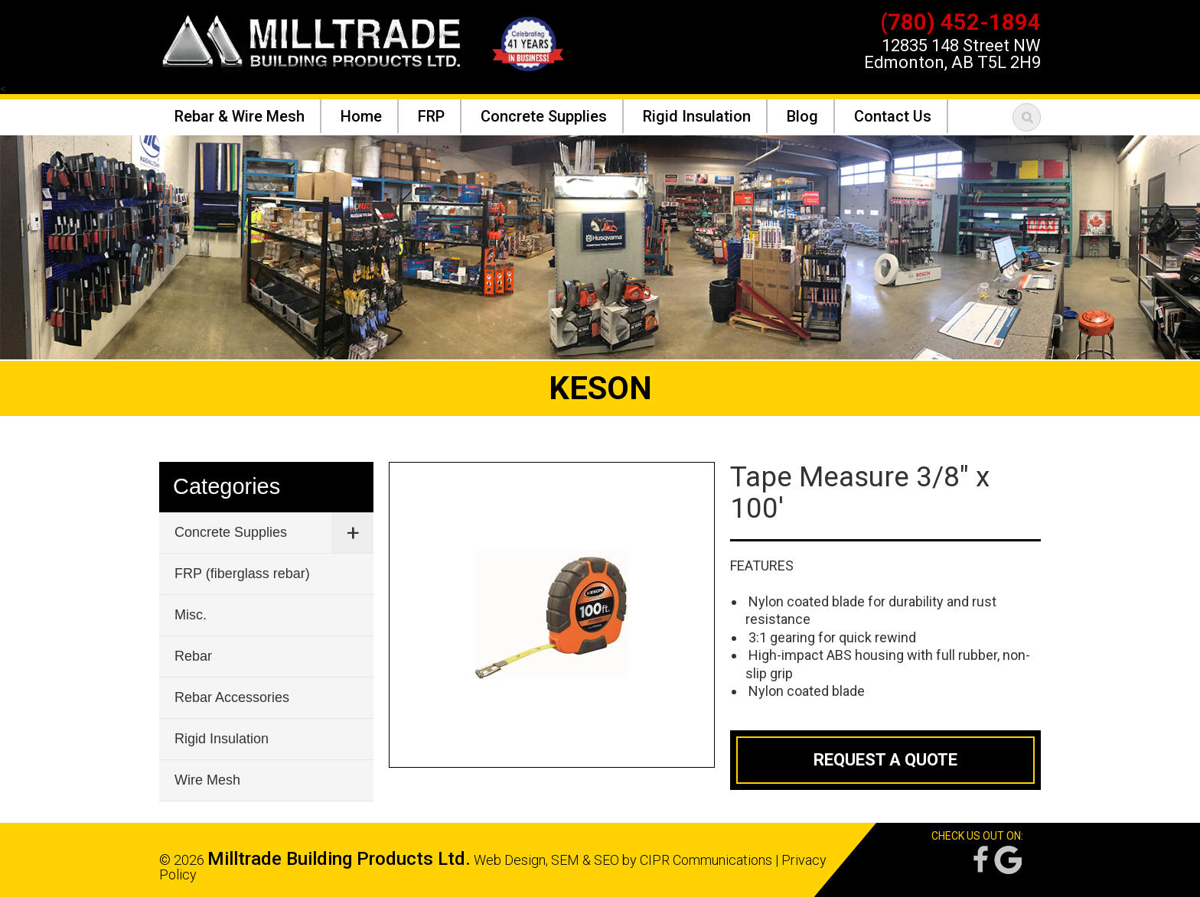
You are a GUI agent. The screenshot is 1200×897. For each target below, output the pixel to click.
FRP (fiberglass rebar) (242, 573)
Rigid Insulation (221, 738)
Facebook (979, 860)
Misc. (190, 614)
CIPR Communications (706, 860)
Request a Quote (885, 759)
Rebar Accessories (231, 697)
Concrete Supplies (230, 532)
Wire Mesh (207, 780)
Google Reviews (1008, 860)
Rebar (193, 656)
